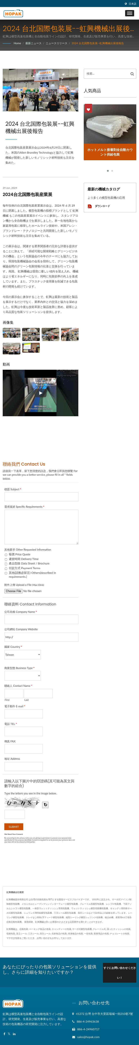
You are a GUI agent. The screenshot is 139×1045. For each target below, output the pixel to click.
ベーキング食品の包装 (40, 929)
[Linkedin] (14, 1033)
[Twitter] (9, 1033)
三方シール (33, 933)
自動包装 (23, 929)
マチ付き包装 (12, 938)
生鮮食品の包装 (59, 933)
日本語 (132, 3)
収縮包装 (10, 933)
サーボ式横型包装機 (82, 929)
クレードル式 (99, 929)
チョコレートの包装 (119, 933)
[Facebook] (4, 1033)
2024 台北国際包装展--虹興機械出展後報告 (102, 43)
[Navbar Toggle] (129, 13)
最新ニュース (34, 43)
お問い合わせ (43, 938)
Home (17, 43)
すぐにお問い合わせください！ (119, 971)
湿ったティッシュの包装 (119, 929)
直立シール (21, 933)
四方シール (45, 933)
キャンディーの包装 (61, 929)
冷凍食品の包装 (75, 933)
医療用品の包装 (101, 933)
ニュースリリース (58, 43)
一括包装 (88, 933)
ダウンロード (99, 206)
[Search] (106, 74)
